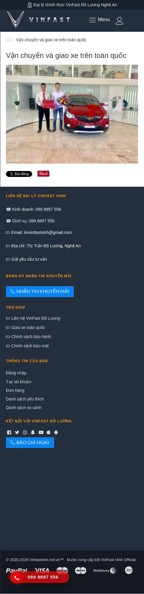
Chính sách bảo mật (29, 345)
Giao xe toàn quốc (27, 327)
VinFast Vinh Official (118, 559)
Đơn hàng (15, 390)
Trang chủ (8, 39)
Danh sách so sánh (24, 407)
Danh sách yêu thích (25, 399)
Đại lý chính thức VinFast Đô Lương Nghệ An (72, 4)
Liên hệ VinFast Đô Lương (35, 318)
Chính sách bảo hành (30, 336)
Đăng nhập (16, 372)
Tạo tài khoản (18, 381)
